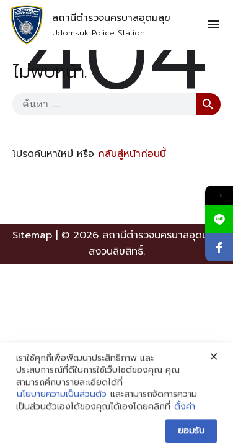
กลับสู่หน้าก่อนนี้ (132, 154)
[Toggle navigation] (214, 24)
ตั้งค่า (184, 427)
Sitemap (32, 235)
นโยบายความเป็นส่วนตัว (62, 415)
